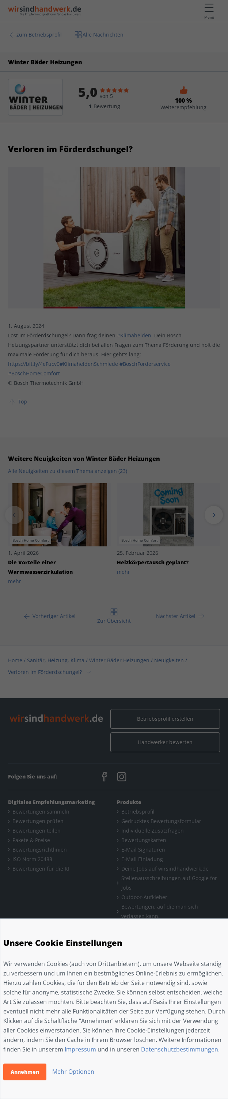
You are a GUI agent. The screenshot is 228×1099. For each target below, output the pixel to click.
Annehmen (25, 1071)
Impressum (80, 1049)
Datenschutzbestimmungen (179, 1049)
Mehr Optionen (73, 1072)
